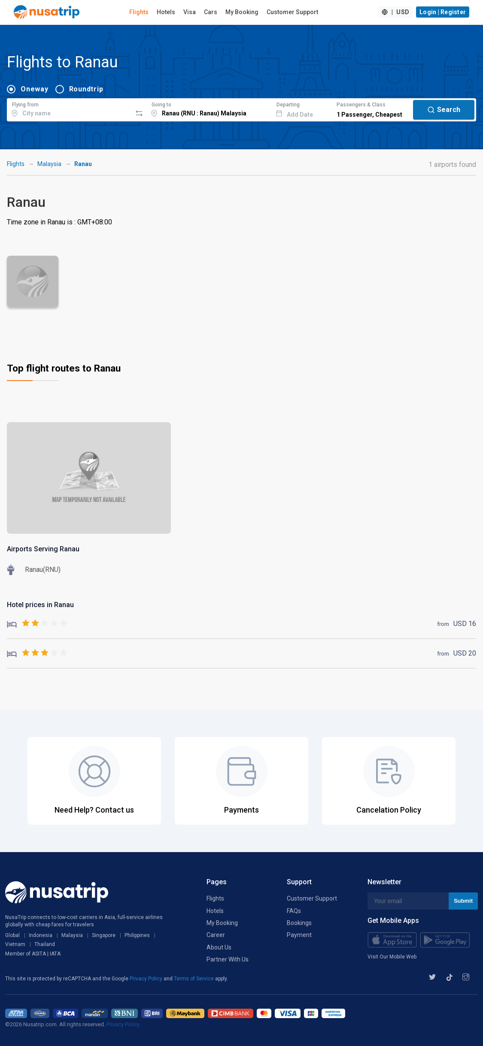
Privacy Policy (147, 979)
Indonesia (40, 935)
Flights (139, 12)
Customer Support (292, 12)
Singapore (103, 935)
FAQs (294, 910)
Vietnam (15, 944)
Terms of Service (194, 979)
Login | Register (442, 12)
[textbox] (69, 108)
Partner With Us (228, 959)
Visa (189, 12)
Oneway (35, 89)
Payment (299, 934)
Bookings (299, 922)
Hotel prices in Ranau (40, 605)
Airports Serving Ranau (43, 549)
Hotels (166, 12)
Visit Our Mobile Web (392, 957)
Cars (210, 12)
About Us (219, 947)
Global (12, 935)
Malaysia (49, 163)
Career (216, 934)
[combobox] (69, 108)
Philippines (137, 935)
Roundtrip (86, 89)
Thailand (44, 944)
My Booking (241, 12)
